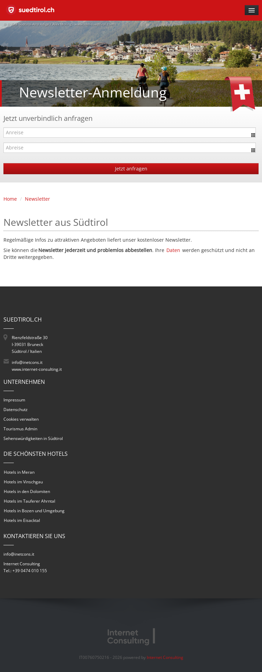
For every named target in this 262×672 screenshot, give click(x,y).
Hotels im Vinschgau (23, 482)
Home (10, 199)
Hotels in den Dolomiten (27, 491)
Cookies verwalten (21, 419)
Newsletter (37, 199)
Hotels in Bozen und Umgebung (34, 511)
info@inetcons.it (27, 362)
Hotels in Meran (19, 472)
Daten (173, 250)
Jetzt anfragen (131, 168)
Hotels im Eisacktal (22, 520)
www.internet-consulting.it (37, 369)
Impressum (14, 400)
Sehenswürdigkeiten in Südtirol (33, 438)
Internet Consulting (165, 657)
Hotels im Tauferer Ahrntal (29, 501)
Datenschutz (15, 409)
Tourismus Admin (20, 429)
